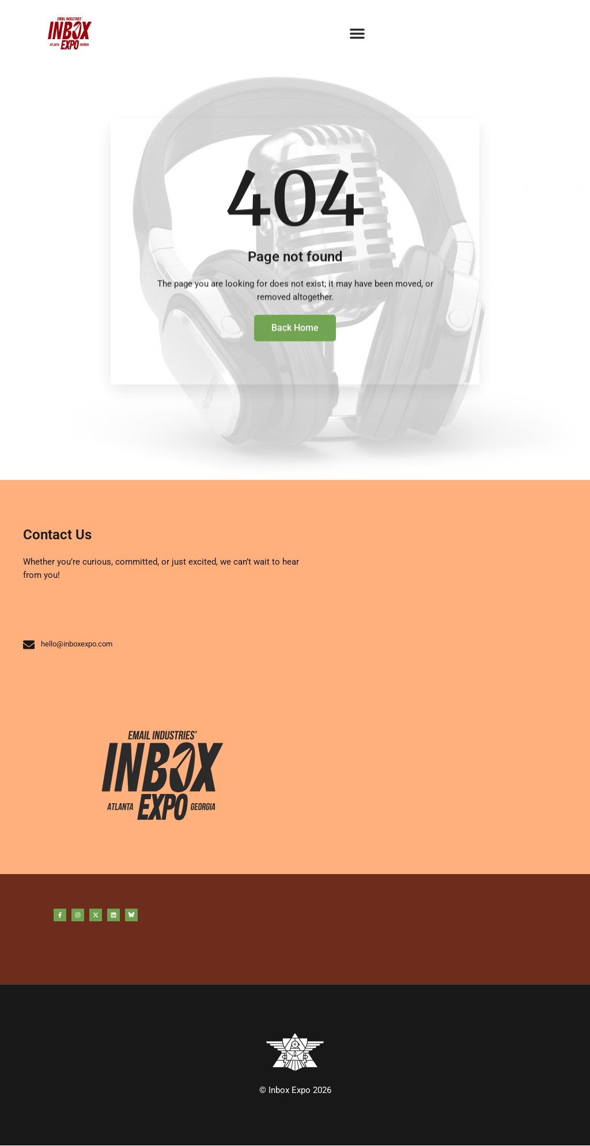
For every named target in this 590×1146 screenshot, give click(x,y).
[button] (357, 33)
